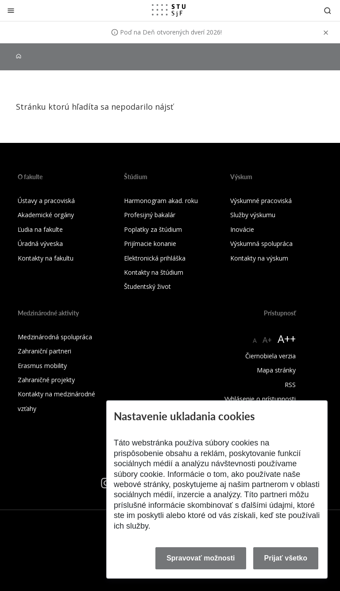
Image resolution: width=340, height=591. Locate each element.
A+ (267, 339)
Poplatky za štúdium (153, 229)
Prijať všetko (286, 558)
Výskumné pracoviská (261, 200)
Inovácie (242, 229)
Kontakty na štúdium (153, 272)
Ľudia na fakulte (40, 229)
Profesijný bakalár (149, 215)
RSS (290, 384)
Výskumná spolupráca (261, 243)
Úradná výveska (40, 243)
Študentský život (147, 286)
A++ (287, 338)
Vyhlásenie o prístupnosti (260, 399)
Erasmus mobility (42, 365)
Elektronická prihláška (154, 258)
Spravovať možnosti (200, 558)
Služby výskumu (252, 215)
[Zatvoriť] (11, 10)
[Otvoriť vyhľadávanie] (327, 10)
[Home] (18, 56)
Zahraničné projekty (46, 380)
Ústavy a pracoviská (46, 200)
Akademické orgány (46, 215)
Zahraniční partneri (44, 351)
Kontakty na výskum (259, 258)
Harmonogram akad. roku (161, 200)
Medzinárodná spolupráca (55, 337)
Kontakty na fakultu (45, 258)
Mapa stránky (276, 370)
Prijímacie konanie (150, 243)
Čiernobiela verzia (270, 356)
